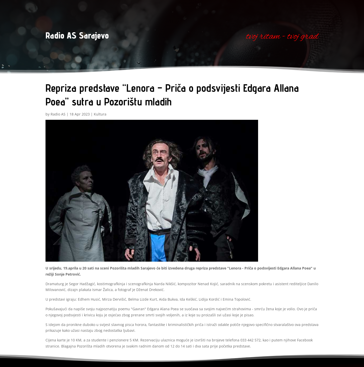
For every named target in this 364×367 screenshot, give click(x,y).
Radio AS (58, 114)
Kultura (100, 114)
